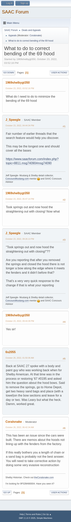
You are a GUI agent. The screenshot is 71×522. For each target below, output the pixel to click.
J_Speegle (12, 119)
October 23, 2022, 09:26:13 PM (19, 239)
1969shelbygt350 (17, 82)
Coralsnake (35, 35)
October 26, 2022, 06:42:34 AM (19, 427)
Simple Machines (44, 518)
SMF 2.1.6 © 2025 (27, 518)
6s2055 (10, 352)
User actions (59, 73)
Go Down (8, 73)
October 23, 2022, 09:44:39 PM (19, 321)
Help (22, 514)
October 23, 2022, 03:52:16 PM (19, 88)
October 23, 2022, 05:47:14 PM (19, 199)
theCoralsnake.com (44, 477)
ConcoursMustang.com (17, 178)
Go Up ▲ (47, 514)
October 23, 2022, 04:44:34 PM (19, 125)
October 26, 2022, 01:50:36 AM (19, 358)
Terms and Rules (33, 514)
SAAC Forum (15, 11)
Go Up (6, 492)
